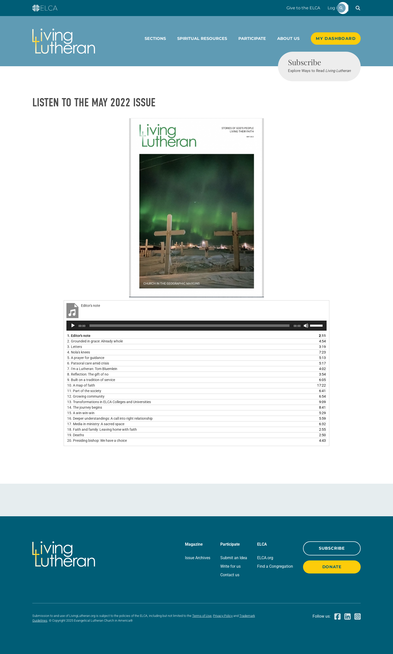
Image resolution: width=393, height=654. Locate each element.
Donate (332, 566)
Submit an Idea (233, 557)
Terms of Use (202, 616)
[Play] (72, 325)
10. (81, 385)
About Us (288, 38)
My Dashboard (336, 38)
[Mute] (306, 325)
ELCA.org (265, 557)
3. (74, 347)
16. (110, 418)
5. (85, 358)
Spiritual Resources (202, 38)
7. (92, 369)
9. (91, 380)
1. (78, 336)
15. (80, 413)
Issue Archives (197, 557)
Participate (252, 38)
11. (84, 391)
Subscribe (332, 548)
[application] (196, 326)
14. (84, 407)
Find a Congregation (275, 566)
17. (95, 424)
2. (95, 341)
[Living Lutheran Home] (63, 41)
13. (109, 402)
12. (86, 396)
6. (88, 363)
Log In (334, 8)
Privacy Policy (223, 616)
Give (303, 8)
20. (97, 441)
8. (88, 374)
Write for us (230, 566)
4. (78, 352)
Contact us (229, 574)
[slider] (189, 325)
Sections (155, 38)
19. (75, 435)
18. (102, 429)
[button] (357, 8)
